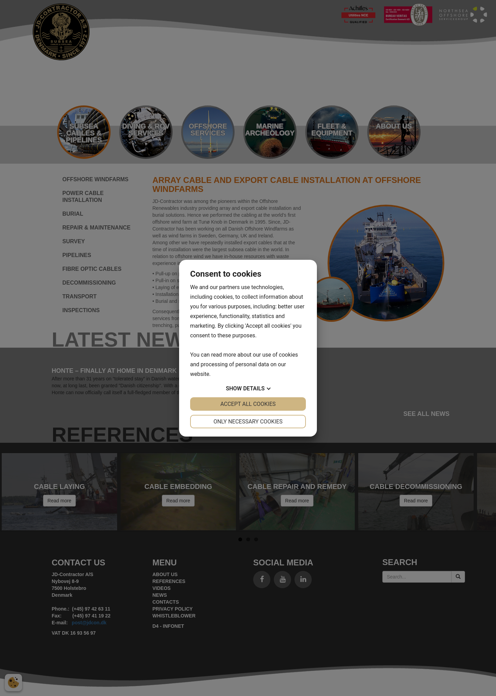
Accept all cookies (248, 404)
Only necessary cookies (248, 421)
